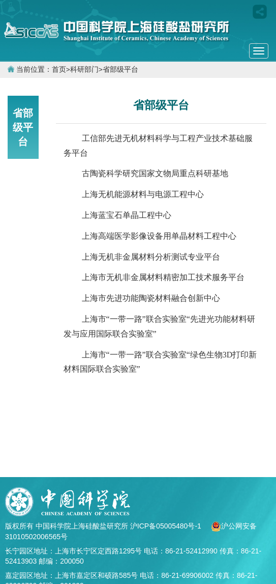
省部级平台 (120, 69)
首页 (59, 69)
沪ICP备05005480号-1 (166, 526)
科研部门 (84, 69)
